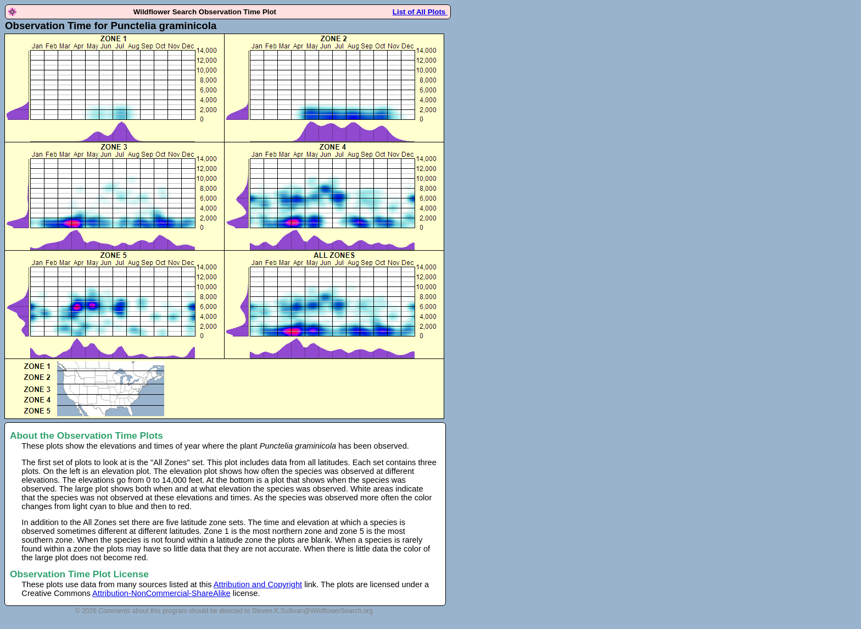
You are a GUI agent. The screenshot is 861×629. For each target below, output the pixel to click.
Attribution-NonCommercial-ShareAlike (161, 593)
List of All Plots (420, 12)
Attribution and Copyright (258, 584)
